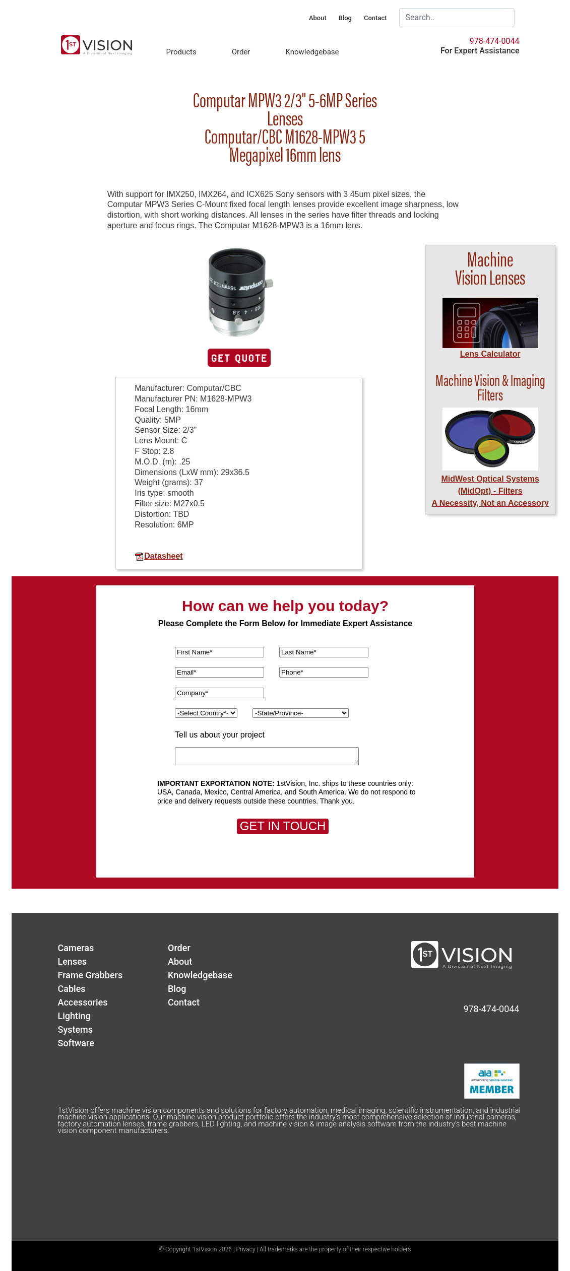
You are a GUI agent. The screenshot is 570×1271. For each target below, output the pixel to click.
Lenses (72, 961)
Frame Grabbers (90, 975)
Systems (75, 1029)
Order (241, 51)
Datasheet (158, 556)
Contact (375, 18)
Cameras (76, 948)
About (318, 18)
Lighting (74, 1016)
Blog (345, 18)
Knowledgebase (312, 51)
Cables (72, 988)
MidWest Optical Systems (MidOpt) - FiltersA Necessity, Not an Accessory (489, 491)
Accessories (83, 1002)
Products (181, 51)
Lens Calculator (490, 354)
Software (76, 1043)
